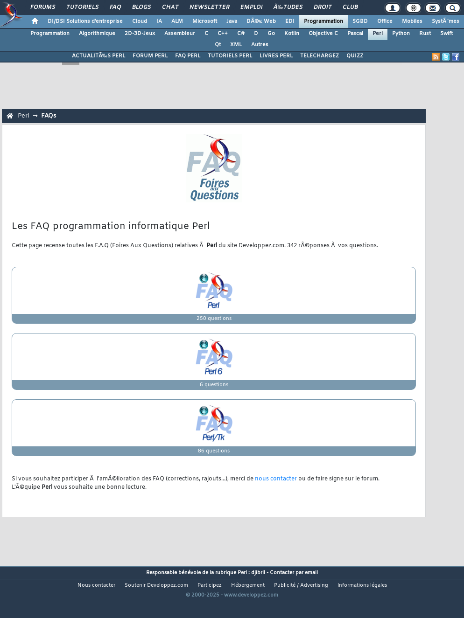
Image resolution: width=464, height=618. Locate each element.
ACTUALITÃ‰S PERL (98, 56)
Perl (378, 33)
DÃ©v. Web (261, 21)
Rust (425, 33)
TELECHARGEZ (319, 56)
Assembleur (179, 33)
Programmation (323, 21)
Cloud (139, 21)
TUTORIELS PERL (230, 56)
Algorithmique (97, 33)
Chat (170, 7)
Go (271, 33)
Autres (259, 45)
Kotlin (291, 33)
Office (385, 21)
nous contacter (276, 479)
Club (350, 7)
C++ (223, 33)
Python (401, 33)
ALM (177, 21)
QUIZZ (354, 56)
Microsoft (204, 21)
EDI (290, 21)
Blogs (141, 7)
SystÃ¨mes (445, 21)
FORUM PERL (150, 56)
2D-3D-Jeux (140, 33)
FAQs (48, 116)
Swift (446, 33)
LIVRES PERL (276, 56)
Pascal (355, 33)
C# (241, 33)
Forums (42, 7)
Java (231, 21)
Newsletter (209, 7)
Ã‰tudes (288, 7)
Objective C (323, 33)
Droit (322, 7)
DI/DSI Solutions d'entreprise (85, 21)
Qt (218, 45)
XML (236, 45)
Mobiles (412, 21)
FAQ (115, 7)
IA (159, 21)
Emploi (251, 7)
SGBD (360, 21)
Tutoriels (82, 7)
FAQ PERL (187, 56)
